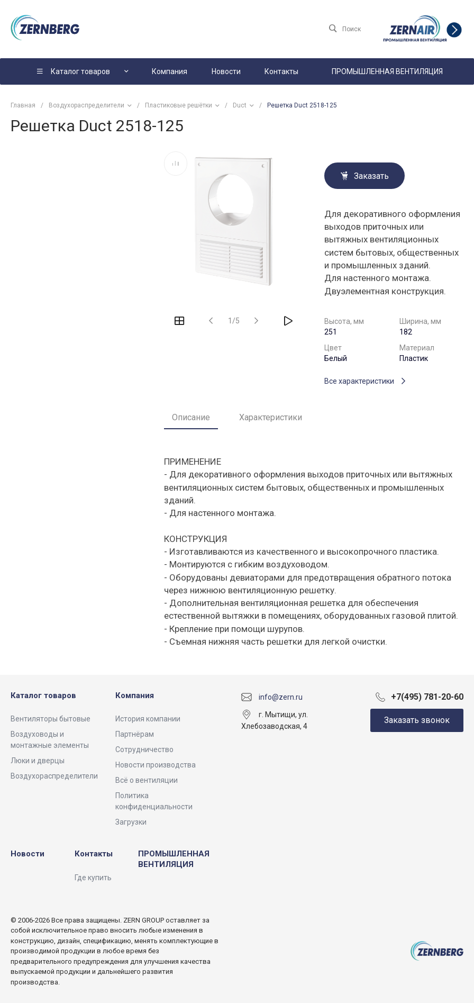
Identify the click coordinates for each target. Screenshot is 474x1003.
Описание (191, 417)
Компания (134, 695)
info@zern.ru (281, 696)
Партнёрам (134, 734)
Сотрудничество (144, 749)
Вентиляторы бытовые (50, 719)
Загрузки (131, 822)
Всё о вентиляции (146, 780)
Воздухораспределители (54, 776)
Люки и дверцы (38, 760)
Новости (27, 854)
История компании (147, 719)
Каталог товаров (43, 695)
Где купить (93, 877)
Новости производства (155, 765)
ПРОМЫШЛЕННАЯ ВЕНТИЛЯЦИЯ (173, 859)
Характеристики (270, 417)
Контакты (94, 854)
